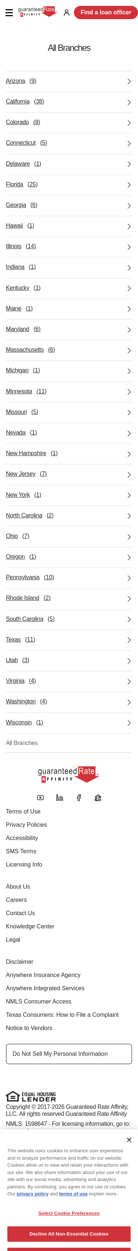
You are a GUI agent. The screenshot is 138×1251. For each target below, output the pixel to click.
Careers (16, 900)
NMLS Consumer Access (38, 1001)
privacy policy (33, 1203)
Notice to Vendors (29, 1028)
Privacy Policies (26, 825)
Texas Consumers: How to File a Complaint (62, 1015)
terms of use (73, 1203)
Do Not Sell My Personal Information (60, 1054)
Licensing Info (24, 864)
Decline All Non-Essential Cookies (69, 1243)
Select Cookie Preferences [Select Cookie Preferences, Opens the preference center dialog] (69, 1222)
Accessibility (22, 838)
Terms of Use (23, 811)
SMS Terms (21, 851)
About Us (18, 886)
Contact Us (20, 913)
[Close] (129, 1149)
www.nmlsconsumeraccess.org (45, 1131)
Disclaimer (19, 962)
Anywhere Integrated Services (45, 988)
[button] (9, 13)
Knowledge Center (30, 926)
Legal (13, 940)
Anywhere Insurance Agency (43, 975)
